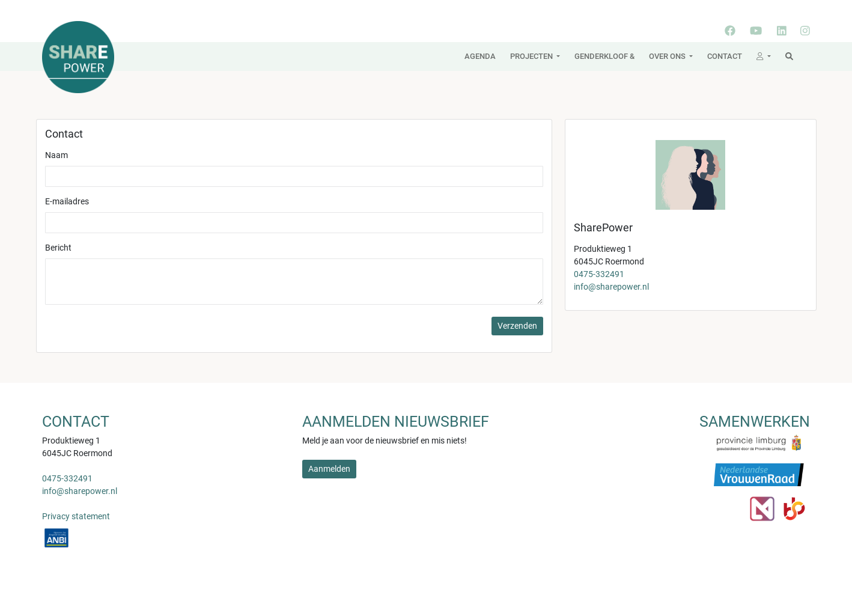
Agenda (480, 56)
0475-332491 (599, 274)
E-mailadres (67, 201)
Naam (56, 155)
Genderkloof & (604, 56)
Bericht (58, 247)
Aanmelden (329, 469)
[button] (763, 56)
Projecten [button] (532, 56)
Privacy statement (76, 516)
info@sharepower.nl (611, 286)
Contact (724, 56)
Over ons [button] (668, 56)
